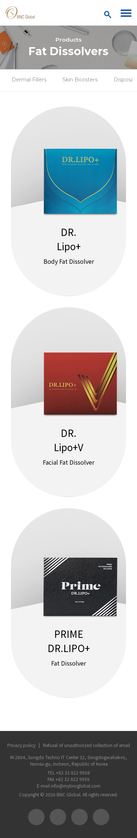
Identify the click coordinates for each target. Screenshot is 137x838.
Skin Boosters (80, 79)
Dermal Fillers (29, 79)
